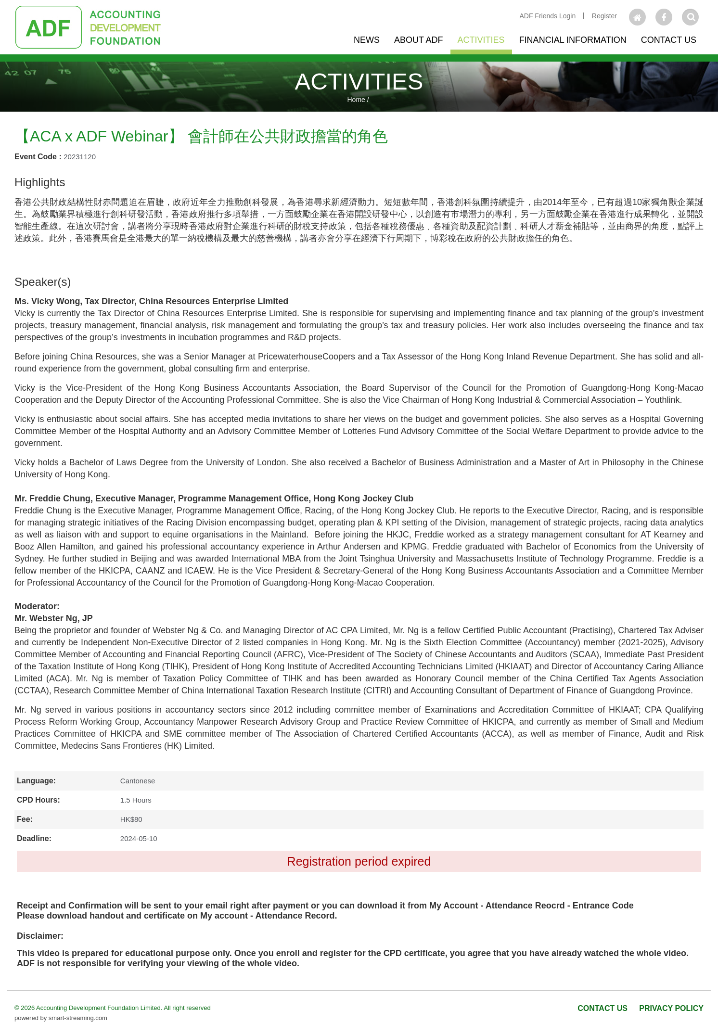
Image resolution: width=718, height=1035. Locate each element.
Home (356, 99)
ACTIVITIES (359, 81)
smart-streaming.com (78, 1018)
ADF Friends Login (547, 16)
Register (604, 16)
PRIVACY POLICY (671, 1008)
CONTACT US (602, 1008)
